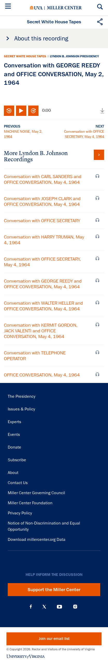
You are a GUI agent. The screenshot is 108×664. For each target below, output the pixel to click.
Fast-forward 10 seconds (33, 111)
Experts (14, 421)
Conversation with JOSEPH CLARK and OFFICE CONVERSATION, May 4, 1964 (42, 201)
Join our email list (54, 638)
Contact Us (18, 482)
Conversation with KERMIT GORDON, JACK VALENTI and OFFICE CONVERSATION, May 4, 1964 (41, 330)
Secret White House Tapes (25, 56)
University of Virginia (36, 7)
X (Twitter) (44, 606)
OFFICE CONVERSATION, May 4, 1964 (42, 375)
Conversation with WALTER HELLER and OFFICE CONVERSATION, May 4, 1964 (43, 306)
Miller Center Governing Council (36, 492)
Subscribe (17, 460)
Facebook (31, 607)
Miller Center (64, 7)
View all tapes (99, 155)
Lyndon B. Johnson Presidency (74, 56)
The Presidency (21, 396)
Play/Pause (21, 111)
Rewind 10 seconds (9, 111)
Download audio (102, 110)
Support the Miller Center (54, 589)
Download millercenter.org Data (36, 539)
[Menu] (9, 7)
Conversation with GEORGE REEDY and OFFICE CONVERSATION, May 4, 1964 (43, 284)
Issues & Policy (21, 409)
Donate (14, 447)
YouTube (59, 607)
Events (14, 434)
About (13, 472)
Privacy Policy (20, 513)
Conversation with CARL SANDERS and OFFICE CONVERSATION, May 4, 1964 (42, 179)
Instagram (75, 606)
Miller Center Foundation (30, 503)
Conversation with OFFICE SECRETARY (42, 220)
